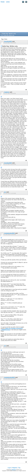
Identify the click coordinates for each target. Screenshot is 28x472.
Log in (9, 467)
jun (5, 192)
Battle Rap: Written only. (9, 35)
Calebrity (6, 92)
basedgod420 (8, 41)
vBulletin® (13, 469)
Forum (2, 1)
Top (19, 467)
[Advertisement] (14, 18)
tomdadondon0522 (9, 233)
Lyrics (8, 1)
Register (14, 467)
